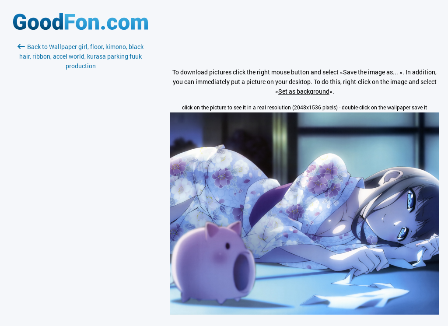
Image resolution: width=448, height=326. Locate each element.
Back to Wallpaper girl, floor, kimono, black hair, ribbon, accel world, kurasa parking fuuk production (81, 56)
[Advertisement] (80, 174)
